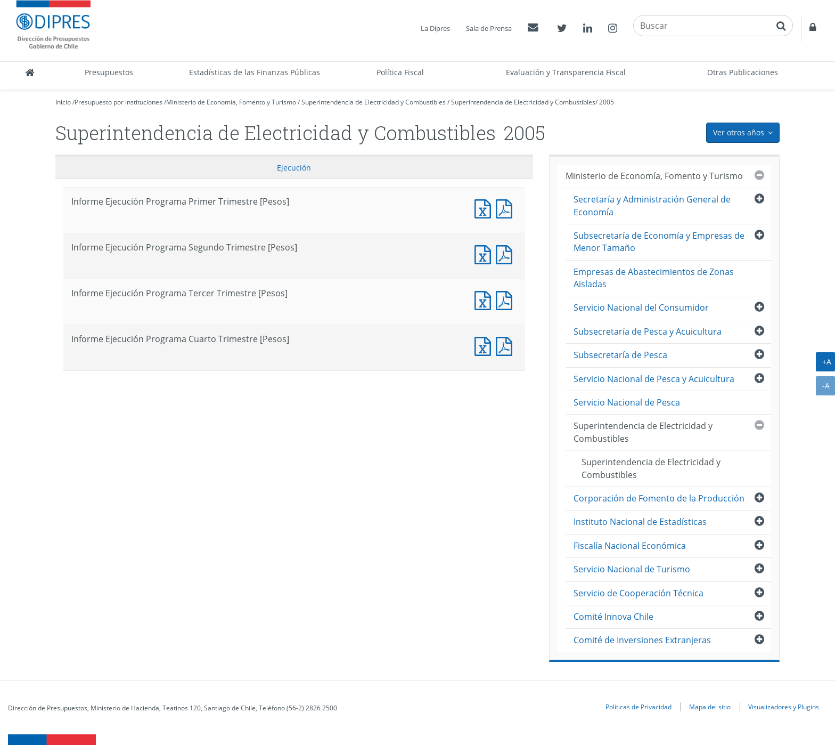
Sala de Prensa (489, 28)
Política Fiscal (400, 72)
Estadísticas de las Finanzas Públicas (254, 72)
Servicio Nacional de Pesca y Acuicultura (654, 379)
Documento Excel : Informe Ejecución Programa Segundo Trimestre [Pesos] (485, 253)
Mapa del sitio (710, 706)
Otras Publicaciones (742, 72)
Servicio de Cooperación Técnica (638, 593)
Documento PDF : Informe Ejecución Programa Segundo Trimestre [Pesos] (506, 253)
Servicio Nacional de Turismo (632, 569)
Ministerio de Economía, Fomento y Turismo (231, 102)
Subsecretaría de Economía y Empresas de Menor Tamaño (659, 242)
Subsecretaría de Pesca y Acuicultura (648, 331)
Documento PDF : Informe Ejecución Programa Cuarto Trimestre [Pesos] (506, 345)
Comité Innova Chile (613, 616)
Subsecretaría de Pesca (620, 355)
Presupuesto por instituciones (118, 102)
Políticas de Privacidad (638, 706)
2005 (606, 102)
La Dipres (435, 28)
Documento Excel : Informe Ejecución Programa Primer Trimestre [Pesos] (485, 208)
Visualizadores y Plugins (783, 706)
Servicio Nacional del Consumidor (641, 307)
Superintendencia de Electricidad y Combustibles (373, 102)
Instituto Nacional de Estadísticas (640, 522)
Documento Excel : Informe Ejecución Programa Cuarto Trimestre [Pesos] (485, 345)
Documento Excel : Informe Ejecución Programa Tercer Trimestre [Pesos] (485, 299)
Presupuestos (109, 72)
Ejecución (294, 168)
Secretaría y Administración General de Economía (652, 205)
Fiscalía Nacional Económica (630, 546)
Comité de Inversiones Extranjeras (642, 640)
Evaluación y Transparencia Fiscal (566, 72)
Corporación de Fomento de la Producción (659, 498)
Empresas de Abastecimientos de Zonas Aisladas (654, 278)
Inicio (63, 102)
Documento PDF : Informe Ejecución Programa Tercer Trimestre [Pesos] (506, 299)
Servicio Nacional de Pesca (627, 402)
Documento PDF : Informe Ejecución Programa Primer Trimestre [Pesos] (506, 208)
